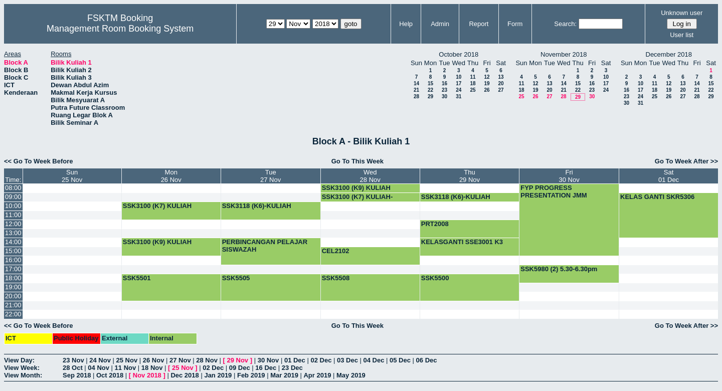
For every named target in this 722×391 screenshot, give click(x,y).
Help (406, 24)
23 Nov (73, 360)
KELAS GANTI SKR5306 (657, 197)
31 (458, 96)
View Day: (19, 360)
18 (472, 83)
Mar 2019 (284, 375)
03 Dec (347, 360)
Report (478, 24)
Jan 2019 (218, 375)
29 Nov (237, 360)
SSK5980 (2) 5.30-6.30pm (558, 269)
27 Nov (180, 360)
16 (444, 83)
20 (500, 83)
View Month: (23, 375)
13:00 (13, 233)
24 (458, 90)
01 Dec (294, 360)
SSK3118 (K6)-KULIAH (455, 197)
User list (681, 35)
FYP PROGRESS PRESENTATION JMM (553, 191)
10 (458, 77)
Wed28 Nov (370, 175)
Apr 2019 (317, 375)
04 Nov (98, 367)
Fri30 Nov (569, 175)
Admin (440, 24)
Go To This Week (357, 161)
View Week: (22, 367)
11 (472, 77)
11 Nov (125, 367)
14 (416, 83)
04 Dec (374, 360)
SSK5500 (435, 278)
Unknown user (681, 13)
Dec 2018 (184, 375)
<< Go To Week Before (38, 161)
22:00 (13, 314)
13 (500, 77)
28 (416, 96)
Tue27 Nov (270, 175)
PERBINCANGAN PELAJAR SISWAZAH (264, 245)
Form (514, 24)
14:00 (13, 242)
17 (458, 83)
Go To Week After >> (686, 161)
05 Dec (400, 360)
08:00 (13, 187)
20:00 (13, 296)
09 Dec (239, 367)
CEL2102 (335, 251)
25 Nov (127, 360)
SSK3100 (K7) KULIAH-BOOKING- (357, 200)
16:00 (13, 260)
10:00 (13, 206)
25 (472, 90)
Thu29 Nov (469, 175)
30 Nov (268, 360)
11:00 (13, 215)
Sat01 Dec (668, 175)
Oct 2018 (109, 375)
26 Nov (153, 360)
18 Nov (152, 367)
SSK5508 (336, 278)
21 (416, 90)
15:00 (13, 251)
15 (430, 83)
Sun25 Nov (72, 175)
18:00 (13, 278)
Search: (565, 24)
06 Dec (426, 360)
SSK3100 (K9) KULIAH (356, 187)
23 (444, 90)
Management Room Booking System (120, 29)
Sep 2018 (77, 375)
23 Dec (292, 367)
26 (486, 90)
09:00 (13, 197)
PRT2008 (435, 224)
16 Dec (265, 367)
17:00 (13, 269)
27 (500, 90)
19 (486, 83)
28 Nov (207, 360)
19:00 (13, 287)
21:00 (13, 305)
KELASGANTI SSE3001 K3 (462, 242)
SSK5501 (137, 278)
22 (430, 90)
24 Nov (100, 360)
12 (486, 77)
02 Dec (320, 360)
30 (444, 96)
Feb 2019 (251, 375)
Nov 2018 (147, 375)
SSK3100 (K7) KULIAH (157, 206)
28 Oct (73, 367)
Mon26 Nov (171, 175)
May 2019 (351, 375)
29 (430, 96)
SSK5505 (236, 278)
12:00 (13, 224)
